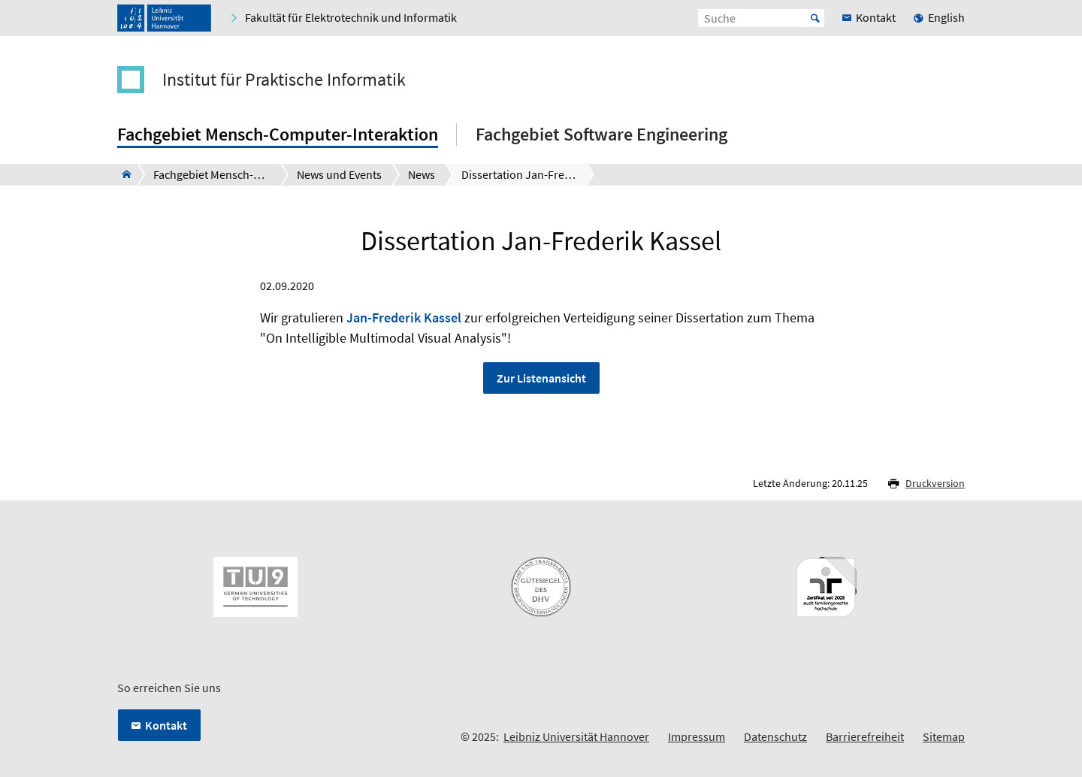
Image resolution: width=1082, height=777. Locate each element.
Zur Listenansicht (541, 377)
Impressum (696, 736)
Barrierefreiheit (865, 736)
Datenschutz (775, 736)
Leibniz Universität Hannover (576, 736)
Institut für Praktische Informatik (284, 80)
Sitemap (944, 736)
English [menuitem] (946, 17)
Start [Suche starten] (815, 18)
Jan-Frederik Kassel (403, 317)
